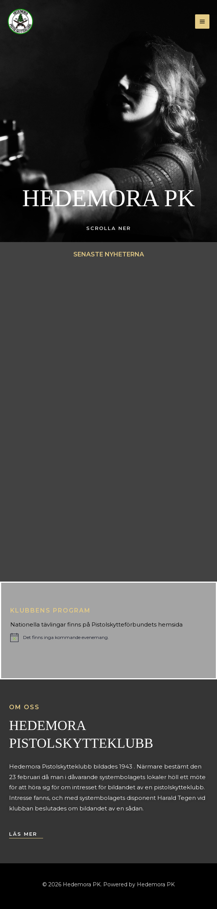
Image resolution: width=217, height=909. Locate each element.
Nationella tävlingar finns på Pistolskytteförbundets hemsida (96, 624)
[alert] (59, 637)
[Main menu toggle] (202, 21)
